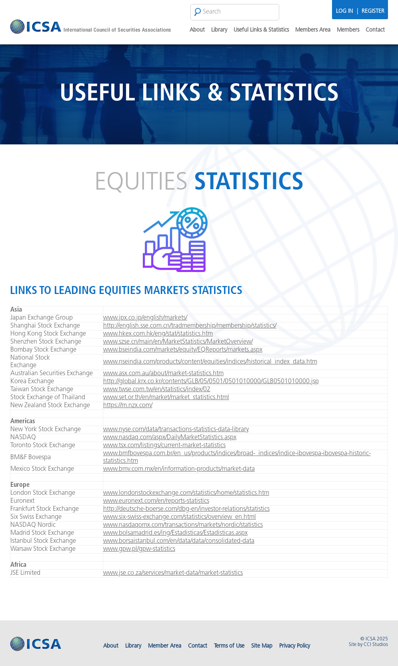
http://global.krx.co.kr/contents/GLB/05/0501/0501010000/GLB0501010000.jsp (211, 381)
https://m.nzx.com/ (127, 405)
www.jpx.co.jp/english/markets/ (145, 318)
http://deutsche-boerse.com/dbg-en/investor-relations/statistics (186, 509)
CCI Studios (376, 644)
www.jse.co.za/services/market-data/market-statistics (173, 573)
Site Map (261, 646)
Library (219, 30)
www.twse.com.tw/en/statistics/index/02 (156, 389)
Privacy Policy (294, 646)
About (197, 30)
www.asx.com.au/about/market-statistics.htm (163, 373)
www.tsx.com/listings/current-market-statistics (164, 445)
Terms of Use (229, 646)
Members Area (312, 30)
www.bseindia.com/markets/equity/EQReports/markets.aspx (182, 350)
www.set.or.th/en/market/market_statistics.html (166, 397)
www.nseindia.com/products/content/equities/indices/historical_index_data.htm (210, 362)
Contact (375, 30)
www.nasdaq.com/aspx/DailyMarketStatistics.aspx (169, 437)
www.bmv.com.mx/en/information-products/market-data (179, 469)
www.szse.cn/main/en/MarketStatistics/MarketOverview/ (178, 342)
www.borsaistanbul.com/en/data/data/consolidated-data (178, 541)
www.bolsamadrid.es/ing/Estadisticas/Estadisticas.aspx (175, 533)
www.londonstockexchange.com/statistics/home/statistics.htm (186, 493)
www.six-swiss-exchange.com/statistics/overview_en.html (179, 517)
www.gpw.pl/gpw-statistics (139, 549)
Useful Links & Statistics (261, 30)
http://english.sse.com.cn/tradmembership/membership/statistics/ (189, 326)
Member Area (164, 646)
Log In (344, 11)
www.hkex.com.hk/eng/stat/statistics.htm (158, 334)
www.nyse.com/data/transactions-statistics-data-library (176, 429)
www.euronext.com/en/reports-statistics (156, 501)
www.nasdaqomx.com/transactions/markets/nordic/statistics (183, 525)
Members (348, 30)
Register (373, 11)
